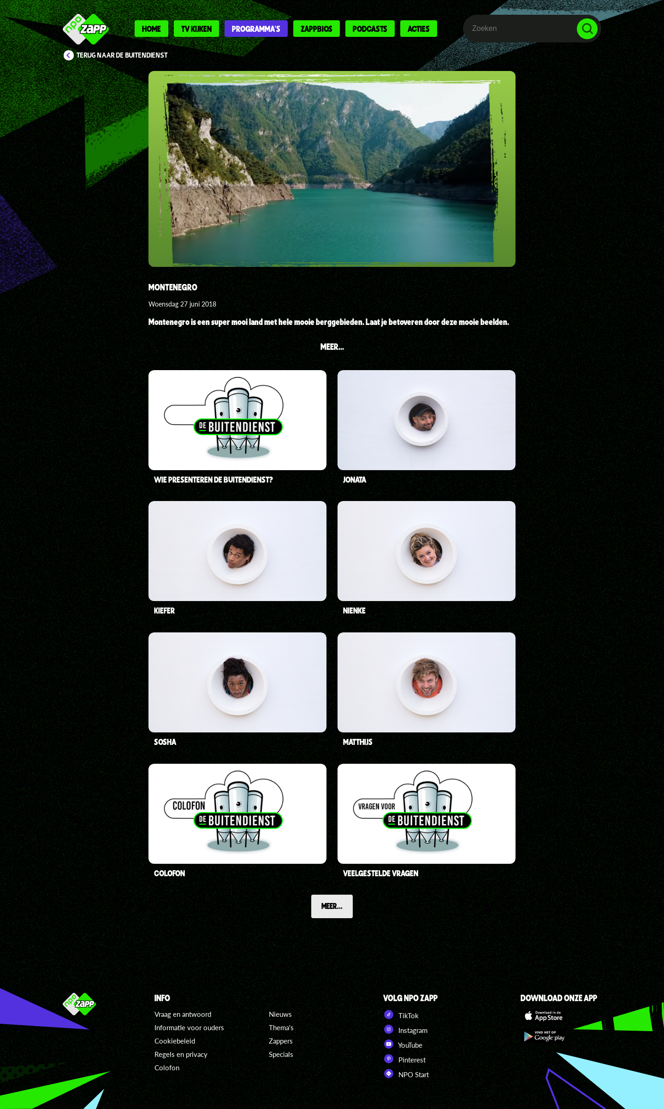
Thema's (281, 1027)
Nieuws (280, 1014)
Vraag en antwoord (182, 1014)
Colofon (166, 1067)
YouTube (402, 1044)
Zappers (281, 1041)
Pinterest (404, 1058)
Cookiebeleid (174, 1041)
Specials (281, 1054)
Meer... (332, 906)
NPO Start (406, 1073)
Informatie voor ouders (189, 1027)
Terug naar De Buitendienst (122, 55)
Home (151, 28)
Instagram (405, 1029)
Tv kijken (196, 28)
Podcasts (370, 28)
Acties (419, 28)
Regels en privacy (181, 1054)
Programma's (256, 28)
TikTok (401, 1014)
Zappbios (316, 28)
